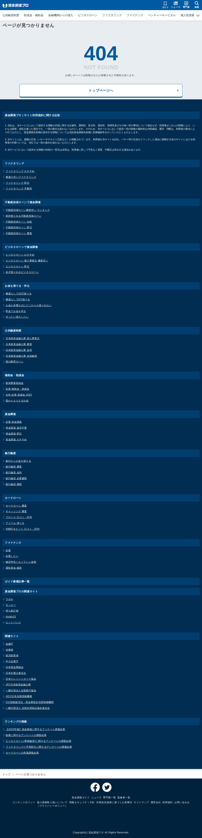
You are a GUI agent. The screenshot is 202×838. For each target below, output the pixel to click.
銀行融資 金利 (14, 473)
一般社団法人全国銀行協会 (21, 691)
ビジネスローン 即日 (17, 267)
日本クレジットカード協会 (21, 680)
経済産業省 (12, 656)
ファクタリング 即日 (17, 184)
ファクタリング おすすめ (20, 172)
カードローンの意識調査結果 (22, 754)
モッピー (11, 606)
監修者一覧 (124, 797)
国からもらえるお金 (17, 401)
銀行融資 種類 (14, 485)
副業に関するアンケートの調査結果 (26, 736)
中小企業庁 (12, 662)
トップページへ (101, 91)
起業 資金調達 (14, 423)
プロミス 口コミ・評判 (19, 518)
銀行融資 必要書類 (16, 479)
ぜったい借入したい (17, 318)
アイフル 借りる (15, 524)
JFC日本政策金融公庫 (18, 686)
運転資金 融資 (14, 569)
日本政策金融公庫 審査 (19, 345)
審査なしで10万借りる (19, 295)
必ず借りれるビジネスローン (22, 273)
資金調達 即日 (14, 434)
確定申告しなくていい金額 (21, 563)
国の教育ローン (14, 363)
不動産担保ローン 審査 (19, 234)
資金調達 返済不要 (16, 429)
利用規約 (167, 802)
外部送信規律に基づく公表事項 (114, 802)
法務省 (9, 651)
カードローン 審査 (16, 507)
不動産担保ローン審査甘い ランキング (28, 211)
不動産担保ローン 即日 (19, 228)
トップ (6, 774)
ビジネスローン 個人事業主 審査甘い (27, 261)
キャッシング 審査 (16, 512)
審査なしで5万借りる (18, 300)
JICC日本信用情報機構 (19, 697)
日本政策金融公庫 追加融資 (21, 357)
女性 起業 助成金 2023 (19, 396)
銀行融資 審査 (14, 468)
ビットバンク (13, 623)
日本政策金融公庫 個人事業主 (23, 339)
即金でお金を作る (16, 312)
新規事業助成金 (14, 384)
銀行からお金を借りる (18, 462)
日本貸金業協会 (14, 668)
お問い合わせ (182, 802)
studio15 (11, 617)
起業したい (12, 557)
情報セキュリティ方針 (82, 802)
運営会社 (156, 802)
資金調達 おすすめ (16, 440)
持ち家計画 (12, 612)
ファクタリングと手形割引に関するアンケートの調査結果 (39, 748)
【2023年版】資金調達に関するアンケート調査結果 (35, 730)
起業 (8, 551)
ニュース (96, 797)
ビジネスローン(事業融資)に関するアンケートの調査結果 (38, 742)
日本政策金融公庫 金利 (19, 351)
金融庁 (9, 645)
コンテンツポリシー (23, 802)
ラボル (9, 600)
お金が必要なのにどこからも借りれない (29, 306)
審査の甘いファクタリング (21, 178)
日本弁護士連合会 (16, 674)
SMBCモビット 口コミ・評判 (23, 530)
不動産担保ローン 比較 (19, 223)
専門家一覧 (109, 797)
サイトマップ (141, 802)
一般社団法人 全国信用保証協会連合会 (28, 709)
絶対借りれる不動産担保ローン (23, 217)
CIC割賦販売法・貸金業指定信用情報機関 (30, 703)
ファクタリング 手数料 (19, 190)
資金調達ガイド (80, 797)
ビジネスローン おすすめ (20, 256)
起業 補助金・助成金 (17, 390)
